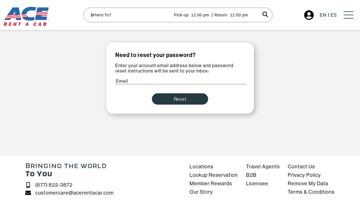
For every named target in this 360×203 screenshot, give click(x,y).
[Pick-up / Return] (178, 14)
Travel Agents (263, 166)
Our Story (201, 192)
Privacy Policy (304, 175)
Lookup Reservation (214, 175)
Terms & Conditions (311, 192)
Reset (180, 99)
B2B (251, 175)
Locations (201, 166)
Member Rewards (211, 183)
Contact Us (301, 166)
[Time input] (199, 14)
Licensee (257, 183)
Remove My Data (308, 183)
